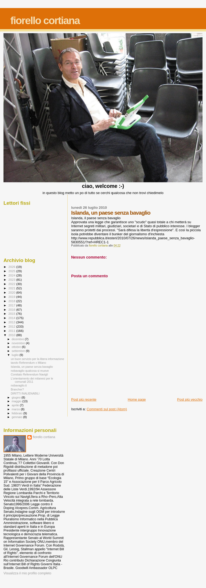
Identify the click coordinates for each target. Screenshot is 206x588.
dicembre (18, 339)
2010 (12, 335)
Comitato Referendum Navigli (29, 374)
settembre (19, 350)
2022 (12, 284)
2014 (12, 318)
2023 (12, 279)
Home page (137, 399)
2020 (12, 292)
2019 (12, 296)
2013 (12, 322)
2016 (12, 309)
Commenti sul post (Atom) (107, 409)
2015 (12, 313)
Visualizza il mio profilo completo (27, 573)
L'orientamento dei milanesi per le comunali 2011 (32, 380)
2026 (12, 266)
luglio (16, 354)
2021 (12, 288)
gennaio (17, 417)
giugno (17, 397)
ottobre (17, 346)
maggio (17, 401)
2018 (12, 301)
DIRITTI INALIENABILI (25, 393)
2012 (12, 326)
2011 (12, 330)
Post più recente (83, 399)
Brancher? (17, 389)
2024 (12, 275)
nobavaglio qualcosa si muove (30, 370)
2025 (12, 271)
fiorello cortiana (45, 20)
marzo (16, 409)
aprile (16, 405)
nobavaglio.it (19, 385)
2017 (12, 305)
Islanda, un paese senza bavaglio (32, 366)
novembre (19, 343)
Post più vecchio (190, 399)
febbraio (17, 413)
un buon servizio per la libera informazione (37, 359)
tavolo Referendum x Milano (28, 362)
